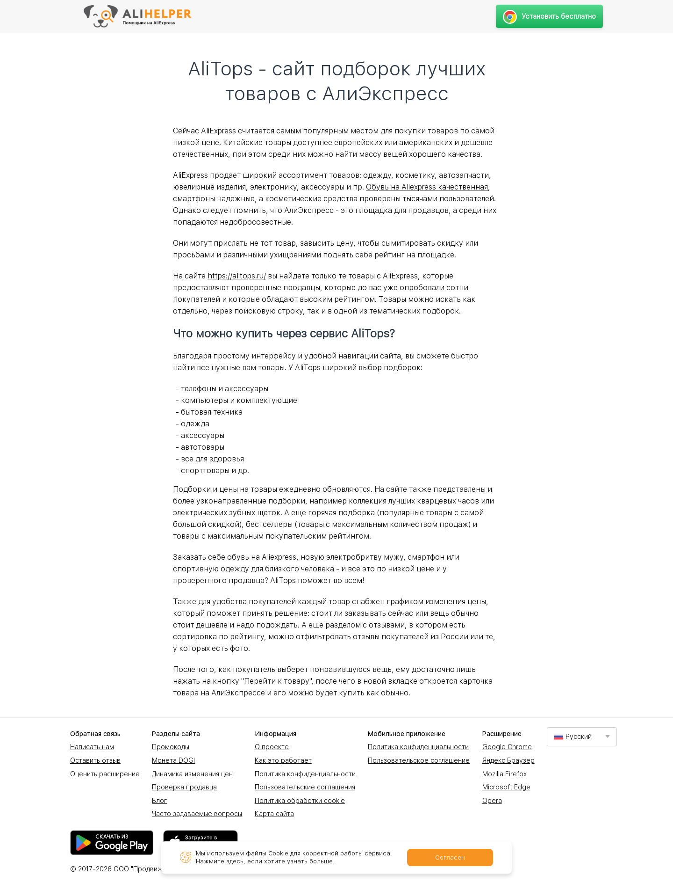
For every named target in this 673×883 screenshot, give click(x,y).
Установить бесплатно (549, 16)
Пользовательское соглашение (419, 760)
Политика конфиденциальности (305, 774)
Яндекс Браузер (508, 760)
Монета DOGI (173, 760)
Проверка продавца (184, 787)
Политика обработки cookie (300, 800)
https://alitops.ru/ (237, 275)
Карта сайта (274, 813)
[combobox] (582, 736)
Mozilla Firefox (504, 774)
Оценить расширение (105, 774)
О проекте (272, 747)
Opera (492, 800)
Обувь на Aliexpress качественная (427, 186)
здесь (234, 861)
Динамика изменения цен (192, 774)
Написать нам (92, 747)
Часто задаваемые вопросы (197, 813)
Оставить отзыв (95, 760)
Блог (159, 800)
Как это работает (283, 760)
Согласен (450, 857)
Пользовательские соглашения (305, 787)
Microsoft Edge (506, 787)
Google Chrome (507, 747)
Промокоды (170, 747)
